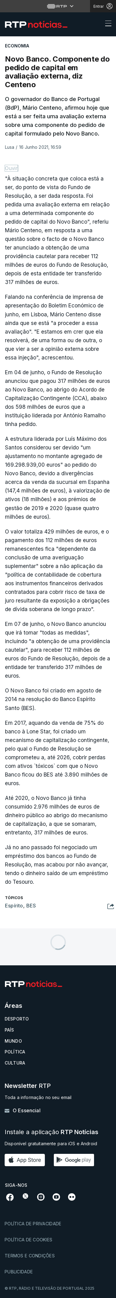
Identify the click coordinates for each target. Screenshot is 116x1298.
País (9, 1029)
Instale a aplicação (51, 1132)
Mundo (13, 1041)
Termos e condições (30, 1255)
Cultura (15, 1062)
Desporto (17, 1018)
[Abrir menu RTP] (58, 6)
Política (15, 1051)
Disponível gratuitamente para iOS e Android (51, 1143)
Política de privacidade (33, 1223)
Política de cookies (28, 1239)
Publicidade (19, 1271)
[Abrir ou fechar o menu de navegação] (106, 24)
